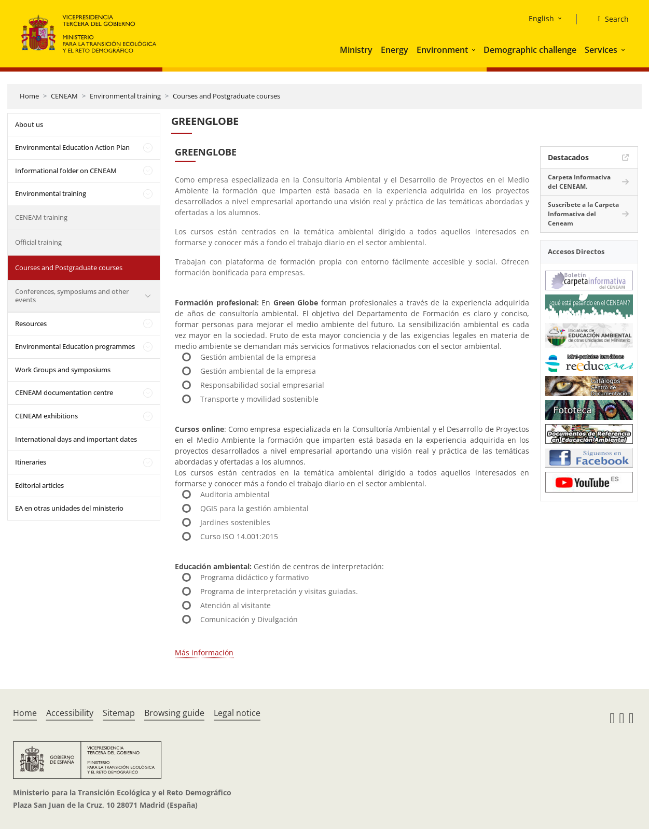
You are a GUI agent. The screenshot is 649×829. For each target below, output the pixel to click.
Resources (31, 323)
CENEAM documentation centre (64, 392)
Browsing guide (174, 713)
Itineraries (30, 462)
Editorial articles (39, 485)
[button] (474, 49)
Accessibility (69, 713)
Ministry (356, 49)
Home (29, 96)
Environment (442, 49)
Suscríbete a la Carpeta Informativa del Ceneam (583, 214)
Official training (38, 242)
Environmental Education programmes (75, 346)
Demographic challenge (530, 49)
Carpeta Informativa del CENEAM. (579, 182)
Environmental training (125, 96)
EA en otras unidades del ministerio (69, 508)
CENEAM (64, 96)
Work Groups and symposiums (63, 369)
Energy (394, 49)
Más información (204, 652)
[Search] (608, 19)
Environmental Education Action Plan (72, 147)
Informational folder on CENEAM (66, 170)
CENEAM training (41, 217)
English (541, 18)
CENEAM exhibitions (46, 415)
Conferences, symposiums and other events (72, 295)
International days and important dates (76, 439)
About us (29, 124)
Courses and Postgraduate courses (226, 96)
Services (601, 49)
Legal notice (237, 713)
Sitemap (119, 713)
